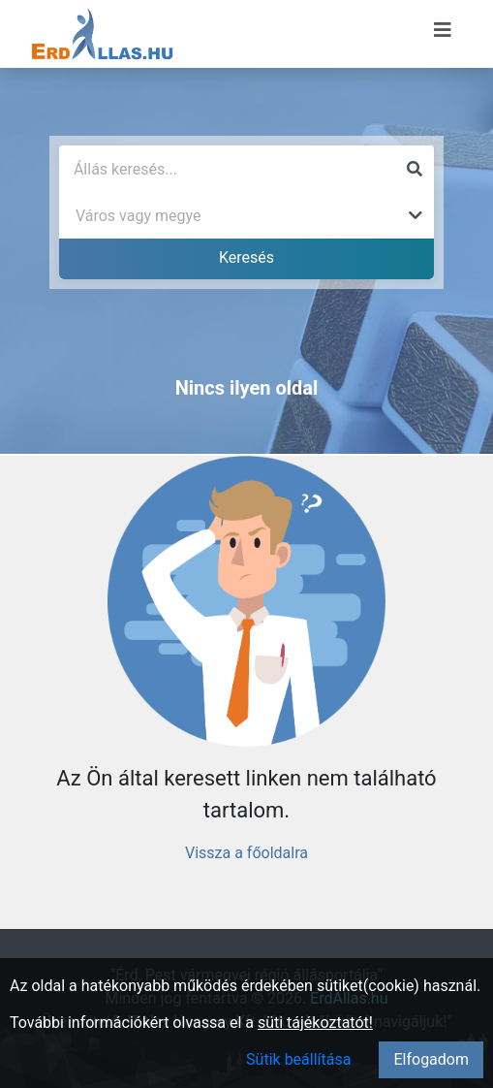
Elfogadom (431, 1059)
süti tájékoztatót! (315, 1022)
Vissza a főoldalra (246, 853)
